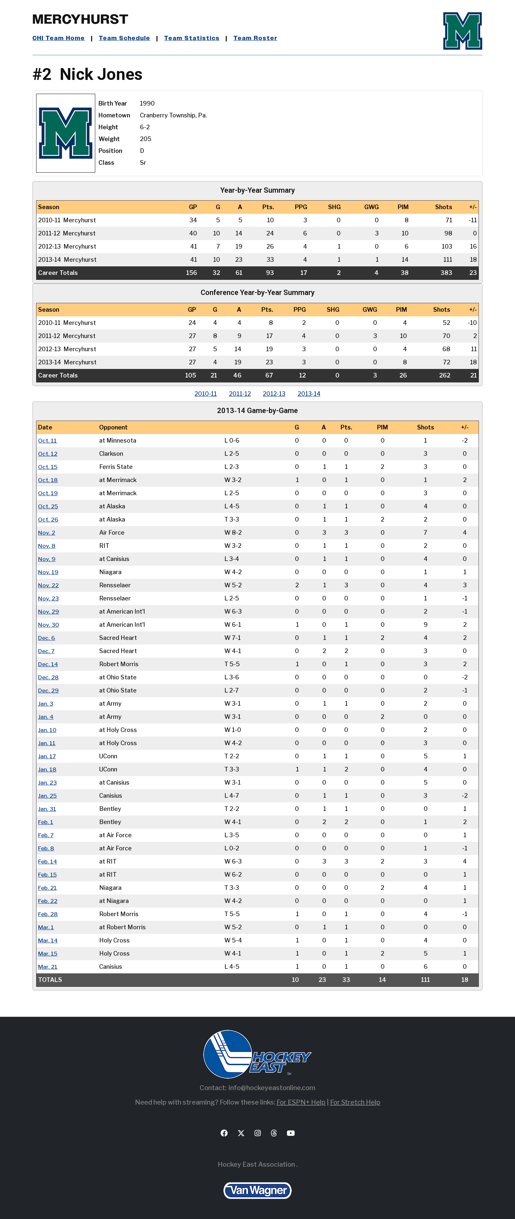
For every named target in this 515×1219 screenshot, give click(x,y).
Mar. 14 (48, 940)
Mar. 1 (46, 927)
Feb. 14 (48, 861)
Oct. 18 (48, 479)
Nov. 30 (48, 624)
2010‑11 (204, 393)
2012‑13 (274, 393)
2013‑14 (310, 393)
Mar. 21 (48, 966)
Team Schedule (125, 38)
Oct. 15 (48, 466)
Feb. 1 (46, 821)
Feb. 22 (48, 900)
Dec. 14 (48, 664)
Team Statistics (192, 38)
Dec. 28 (48, 677)
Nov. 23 (48, 598)
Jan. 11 (47, 743)
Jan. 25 (47, 795)
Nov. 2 (47, 532)
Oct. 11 (47, 440)
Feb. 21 (48, 887)
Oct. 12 (48, 453)
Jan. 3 (45, 703)
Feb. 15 (48, 874)
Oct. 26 (48, 519)
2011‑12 (239, 393)
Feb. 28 (48, 914)
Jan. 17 (47, 756)
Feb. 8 (46, 848)
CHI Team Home (59, 38)
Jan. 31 (47, 808)
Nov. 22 (48, 585)
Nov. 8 (47, 545)
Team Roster (256, 38)
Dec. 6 (47, 637)
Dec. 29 (48, 690)
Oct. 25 (48, 506)
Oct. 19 (48, 493)
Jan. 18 (47, 769)
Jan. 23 (47, 782)
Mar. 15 (48, 953)
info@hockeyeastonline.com (272, 1088)
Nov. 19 (48, 572)
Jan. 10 (47, 729)
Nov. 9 (47, 558)
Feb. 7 (46, 835)
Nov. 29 (48, 611)
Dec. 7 (47, 650)
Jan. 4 (46, 716)
